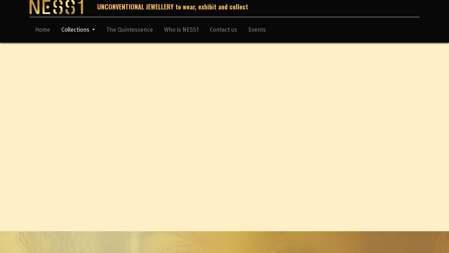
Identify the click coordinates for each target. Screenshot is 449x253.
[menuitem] (43, 31)
